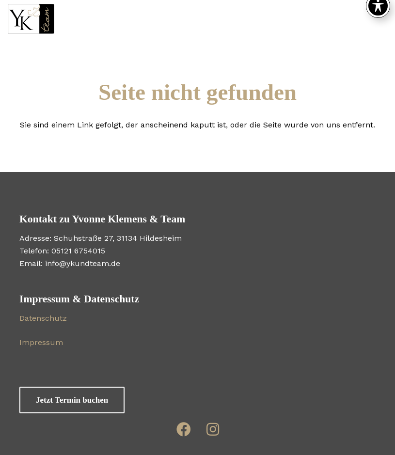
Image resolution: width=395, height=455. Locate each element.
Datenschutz (43, 318)
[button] (300, 19)
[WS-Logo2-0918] (31, 19)
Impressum (41, 342)
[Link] (183, 429)
